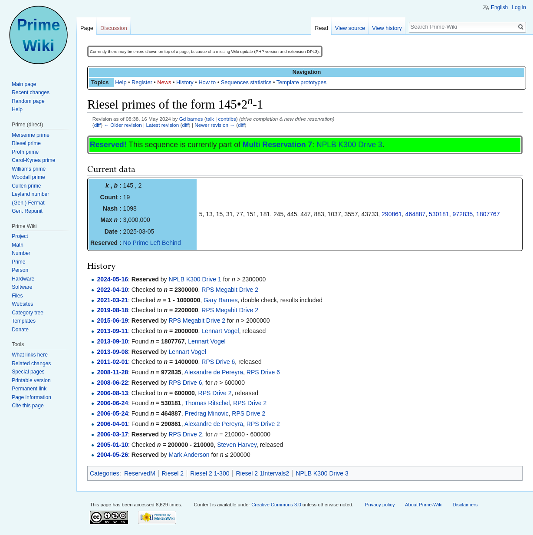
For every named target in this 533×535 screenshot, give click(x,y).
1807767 (488, 214)
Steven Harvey (237, 444)
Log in (519, 7)
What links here (30, 355)
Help (120, 82)
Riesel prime (26, 143)
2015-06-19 (112, 320)
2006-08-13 (112, 393)
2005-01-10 (112, 444)
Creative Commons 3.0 (276, 504)
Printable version (31, 380)
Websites (22, 304)
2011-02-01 (112, 361)
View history (387, 28)
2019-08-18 (112, 310)
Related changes (31, 363)
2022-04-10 (112, 289)
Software (22, 287)
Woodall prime (28, 177)
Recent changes (30, 92)
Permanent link (29, 389)
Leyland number (30, 194)
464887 (415, 214)
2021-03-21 (112, 300)
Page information (31, 397)
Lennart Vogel (220, 330)
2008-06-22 (112, 382)
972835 (463, 214)
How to (207, 82)
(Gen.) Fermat (28, 203)
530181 (439, 214)
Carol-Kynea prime (33, 160)
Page (86, 28)
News (164, 82)
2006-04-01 (112, 423)
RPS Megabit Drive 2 (229, 289)
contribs (227, 119)
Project (20, 236)
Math (17, 245)
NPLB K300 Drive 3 (349, 144)
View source (350, 28)
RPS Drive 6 (218, 361)
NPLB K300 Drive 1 (194, 279)
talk (210, 119)
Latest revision (162, 125)
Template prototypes (301, 82)
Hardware (23, 279)
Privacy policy (380, 504)
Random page (28, 101)
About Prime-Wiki (423, 504)
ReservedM (139, 473)
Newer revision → (214, 125)
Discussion (113, 28)
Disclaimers (465, 504)
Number (21, 253)
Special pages (28, 372)
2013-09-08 (112, 351)
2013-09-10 (112, 341)
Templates (24, 321)
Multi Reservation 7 (277, 144)
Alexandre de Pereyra (213, 372)
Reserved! (108, 144)
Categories (104, 473)
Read (321, 28)
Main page (24, 84)
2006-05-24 (112, 413)
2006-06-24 (112, 403)
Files (17, 296)
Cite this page (27, 406)
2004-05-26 (112, 454)
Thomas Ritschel (207, 403)
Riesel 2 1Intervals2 (262, 473)
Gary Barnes (221, 300)
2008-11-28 (112, 372)
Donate (20, 330)
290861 (392, 214)
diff (97, 125)
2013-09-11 (112, 330)
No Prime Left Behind (152, 242)
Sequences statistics (246, 82)
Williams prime (29, 169)
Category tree (27, 313)
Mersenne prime (30, 135)
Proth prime (25, 152)
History (185, 82)
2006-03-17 (112, 434)
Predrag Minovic (206, 413)
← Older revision (123, 125)
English (499, 7)
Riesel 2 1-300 (209, 473)
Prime (18, 262)
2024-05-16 (112, 279)
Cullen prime (26, 186)
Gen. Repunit (27, 211)
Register (142, 82)
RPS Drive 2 (215, 393)
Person (20, 270)
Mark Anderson (188, 454)
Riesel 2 (173, 473)
